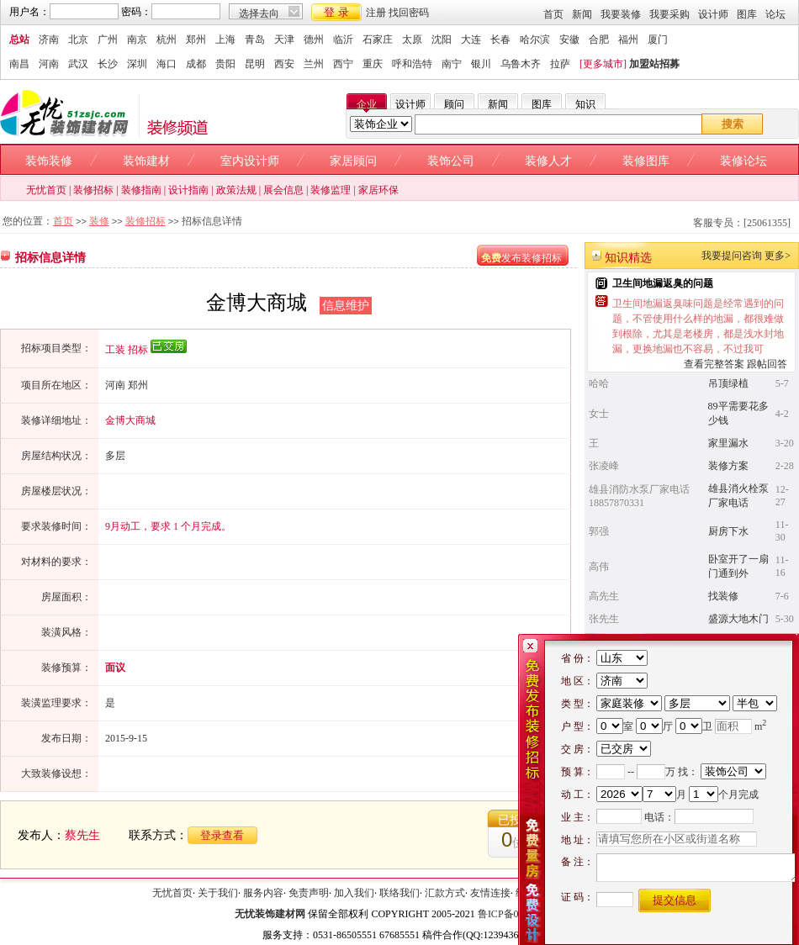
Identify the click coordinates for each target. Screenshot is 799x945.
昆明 (255, 64)
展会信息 (283, 190)
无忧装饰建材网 (270, 914)
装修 (99, 221)
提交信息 (674, 900)
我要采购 (669, 14)
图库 (747, 14)
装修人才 (548, 161)
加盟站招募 (654, 64)
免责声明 (308, 893)
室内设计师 (249, 161)
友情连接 (490, 893)
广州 (108, 39)
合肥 (599, 39)
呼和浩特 (412, 64)
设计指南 (188, 190)
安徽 (569, 39)
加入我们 (354, 893)
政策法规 (236, 190)
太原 (412, 39)
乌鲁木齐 (520, 64)
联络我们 (399, 893)
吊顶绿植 (728, 383)
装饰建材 (146, 161)
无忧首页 (46, 190)
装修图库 (645, 161)
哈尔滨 (535, 39)
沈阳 (441, 39)
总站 (19, 39)
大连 (471, 39)
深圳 (137, 64)
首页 (553, 14)
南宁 (452, 64)
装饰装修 (48, 161)
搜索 (732, 124)
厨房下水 (728, 531)
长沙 (108, 64)
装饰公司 (450, 161)
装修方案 (728, 466)
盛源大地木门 (738, 619)
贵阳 (225, 64)
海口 (166, 64)
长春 (500, 39)
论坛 (775, 14)
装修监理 (330, 190)
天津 (284, 39)
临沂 (343, 39)
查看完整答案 (714, 364)
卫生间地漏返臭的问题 (662, 283)
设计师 (713, 14)
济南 (49, 39)
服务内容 (263, 893)
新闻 (582, 14)
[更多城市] (603, 64)
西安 (284, 64)
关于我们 (218, 893)
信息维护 (345, 305)
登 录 (336, 12)
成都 (196, 64)
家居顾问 (353, 161)
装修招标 (93, 190)
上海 (225, 39)
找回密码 (409, 12)
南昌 (19, 64)
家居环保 (378, 190)
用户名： (29, 12)
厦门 (658, 39)
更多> (778, 255)
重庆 (372, 64)
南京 (137, 39)
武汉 (78, 64)
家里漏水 (728, 443)
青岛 (255, 39)
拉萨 (560, 64)
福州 (628, 39)
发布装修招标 (521, 258)
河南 (49, 64)
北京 (78, 39)
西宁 (343, 64)
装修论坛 (743, 161)
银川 (481, 64)
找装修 (723, 596)
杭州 (166, 39)
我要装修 (621, 14)
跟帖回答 (767, 364)
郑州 (196, 39)
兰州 (314, 64)
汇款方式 (445, 893)
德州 (314, 39)
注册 (376, 12)
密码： (136, 12)
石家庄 (377, 39)
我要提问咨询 (731, 255)
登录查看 (222, 835)
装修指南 (141, 190)
